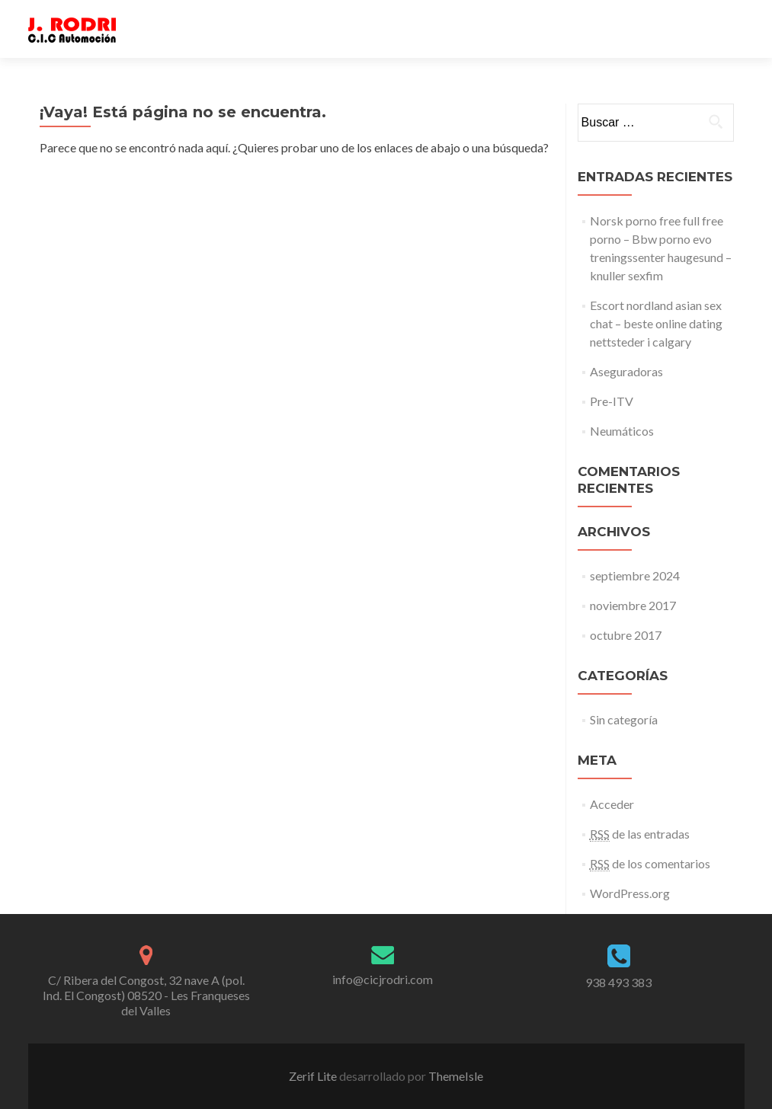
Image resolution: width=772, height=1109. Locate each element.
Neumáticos (622, 430)
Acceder (612, 804)
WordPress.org (630, 893)
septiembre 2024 (635, 575)
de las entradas (640, 834)
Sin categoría (624, 719)
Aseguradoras (626, 371)
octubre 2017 (625, 635)
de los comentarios (650, 863)
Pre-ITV (611, 401)
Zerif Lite (314, 1076)
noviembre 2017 (633, 605)
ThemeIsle (455, 1076)
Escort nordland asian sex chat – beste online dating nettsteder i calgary (656, 323)
